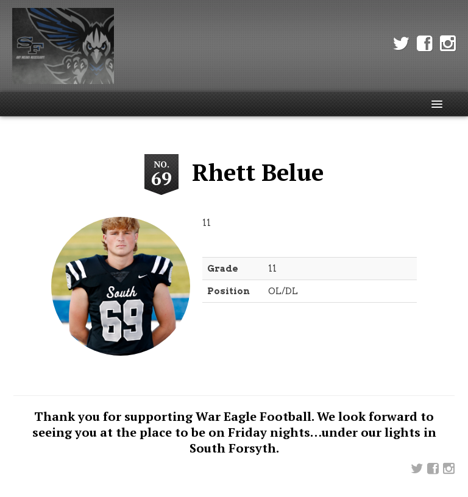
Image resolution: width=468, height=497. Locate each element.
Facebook (425, 44)
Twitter (401, 44)
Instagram (448, 44)
